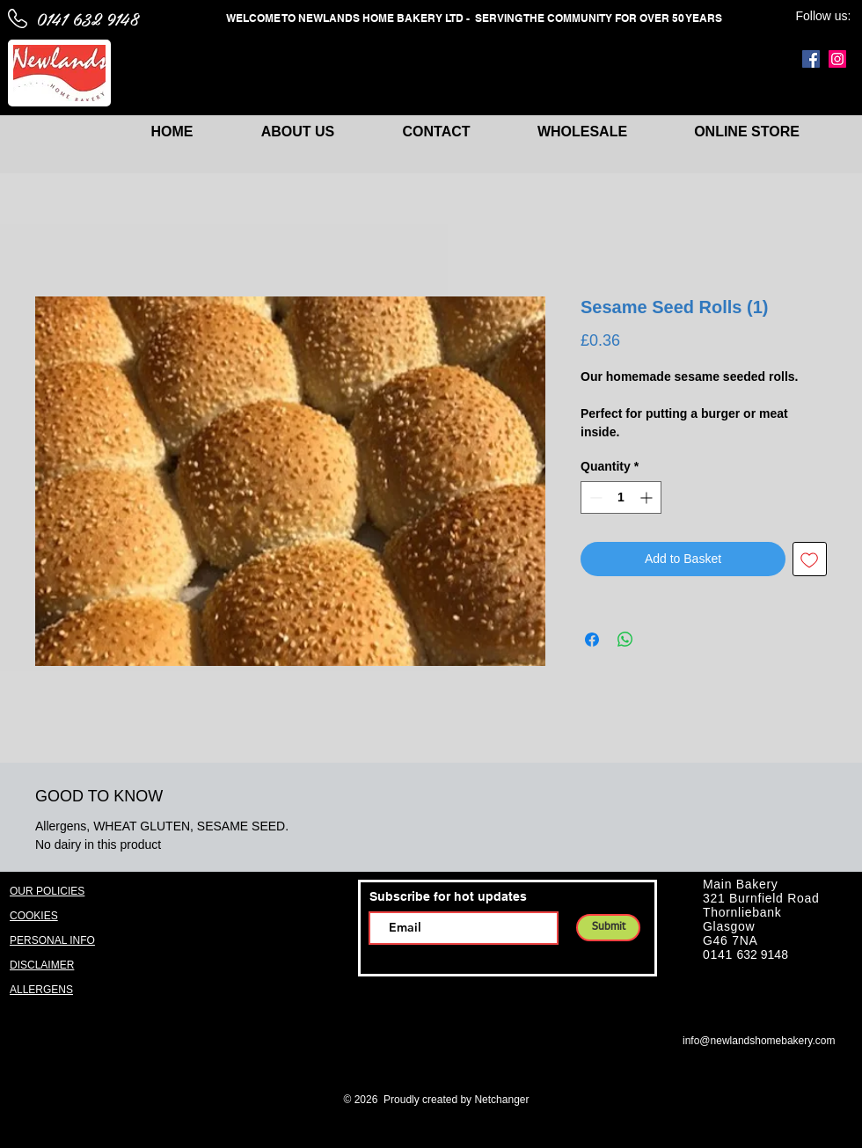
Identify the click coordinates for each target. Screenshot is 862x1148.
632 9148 (762, 954)
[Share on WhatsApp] (625, 639)
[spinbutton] (621, 497)
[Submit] (608, 927)
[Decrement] (594, 497)
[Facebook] (811, 59)
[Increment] (648, 497)
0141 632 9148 (87, 18)
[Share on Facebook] (592, 639)
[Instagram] (837, 59)
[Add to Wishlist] (810, 559)
